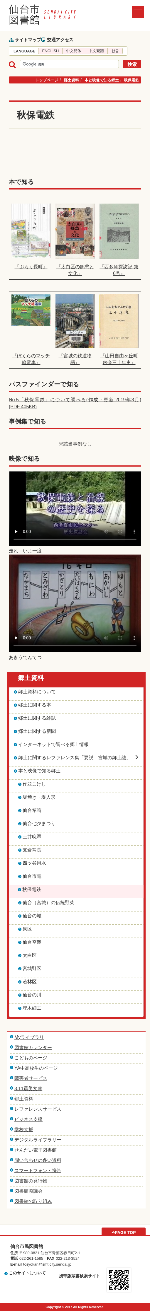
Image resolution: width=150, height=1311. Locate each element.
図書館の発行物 (30, 1180)
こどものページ (30, 1057)
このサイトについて (27, 1273)
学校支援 (23, 1129)
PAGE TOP (125, 1232)
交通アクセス (60, 39)
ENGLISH (50, 51)
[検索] (69, 64)
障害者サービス (30, 1078)
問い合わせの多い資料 (37, 1160)
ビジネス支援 (28, 1119)
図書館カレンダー (33, 1047)
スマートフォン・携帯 (37, 1170)
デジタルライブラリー (37, 1139)
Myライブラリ (29, 1037)
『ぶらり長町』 (31, 266)
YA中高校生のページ (36, 1068)
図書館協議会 (28, 1191)
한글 (115, 51)
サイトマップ (28, 39)
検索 (132, 64)
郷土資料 (71, 80)
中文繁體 (96, 51)
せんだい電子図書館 (35, 1150)
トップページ (46, 80)
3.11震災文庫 (28, 1088)
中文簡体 (73, 51)
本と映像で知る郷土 (102, 80)
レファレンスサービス (37, 1109)
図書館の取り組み (33, 1201)
